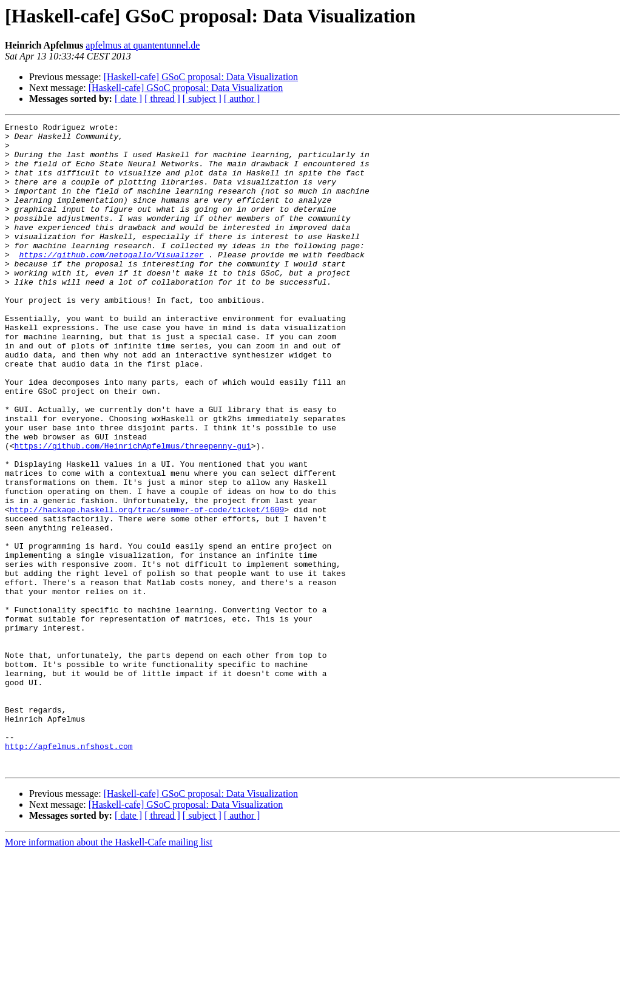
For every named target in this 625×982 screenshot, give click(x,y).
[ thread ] (162, 98)
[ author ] (242, 98)
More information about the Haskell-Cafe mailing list (108, 971)
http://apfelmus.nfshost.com (69, 871)
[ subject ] (202, 98)
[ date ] (128, 98)
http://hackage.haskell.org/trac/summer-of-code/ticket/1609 (147, 587)
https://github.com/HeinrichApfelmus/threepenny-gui (133, 511)
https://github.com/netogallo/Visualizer (111, 281)
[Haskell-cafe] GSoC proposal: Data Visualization (201, 77)
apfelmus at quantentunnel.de (143, 45)
